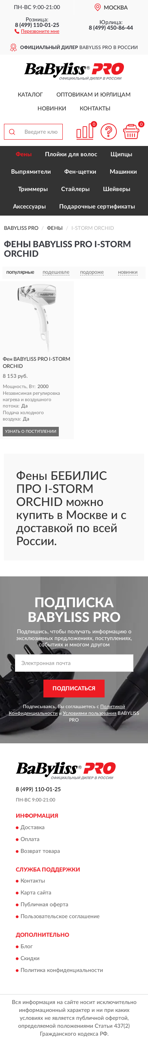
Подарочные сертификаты (97, 207)
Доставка (33, 827)
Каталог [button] (30, 95)
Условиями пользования (89, 713)
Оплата (30, 839)
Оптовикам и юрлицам (93, 95)
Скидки (30, 958)
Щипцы (121, 154)
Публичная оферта (44, 905)
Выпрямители (31, 172)
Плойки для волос (71, 154)
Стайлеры (75, 189)
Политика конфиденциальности (62, 970)
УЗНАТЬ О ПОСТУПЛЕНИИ (30, 432)
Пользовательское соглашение (60, 917)
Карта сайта (36, 893)
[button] (37, 30)
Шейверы (116, 189)
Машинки (123, 172)
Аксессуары (29, 207)
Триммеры (33, 189)
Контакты (95, 109)
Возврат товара (40, 851)
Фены (24, 154)
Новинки (51, 109)
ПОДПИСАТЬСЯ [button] (74, 689)
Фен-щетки (80, 172)
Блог (27, 946)
